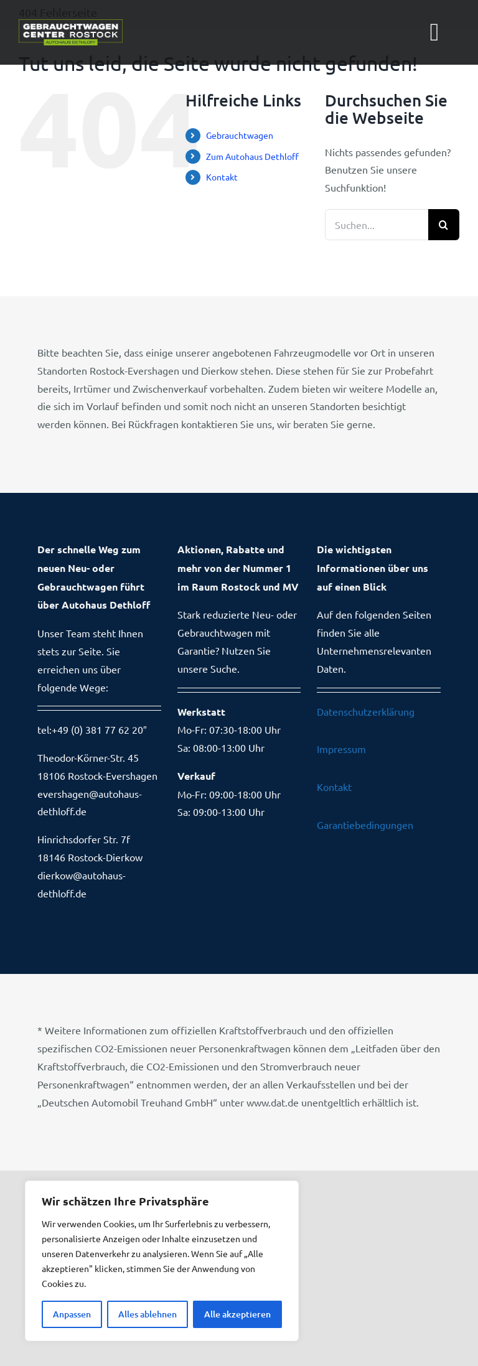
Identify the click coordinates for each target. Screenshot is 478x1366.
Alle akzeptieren (237, 1314)
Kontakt (222, 176)
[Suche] (443, 224)
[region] (162, 1261)
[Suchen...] (376, 224)
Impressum (341, 748)
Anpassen (72, 1314)
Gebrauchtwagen (239, 135)
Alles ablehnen (147, 1314)
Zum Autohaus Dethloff (252, 156)
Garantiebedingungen (365, 824)
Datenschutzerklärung (366, 711)
